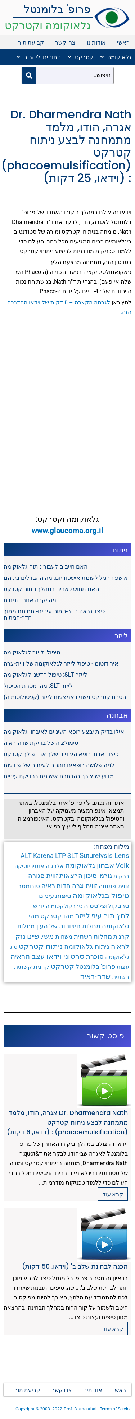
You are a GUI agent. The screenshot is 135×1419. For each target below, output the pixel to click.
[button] (114, 57)
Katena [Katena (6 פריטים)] (43, 855)
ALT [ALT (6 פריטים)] (26, 855)
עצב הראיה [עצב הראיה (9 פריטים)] (27, 956)
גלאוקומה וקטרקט (48, 25)
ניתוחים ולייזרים (39, 56)
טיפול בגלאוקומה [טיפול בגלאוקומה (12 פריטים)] (101, 895)
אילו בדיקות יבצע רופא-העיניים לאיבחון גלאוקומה (64, 731)
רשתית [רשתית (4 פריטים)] (120, 976)
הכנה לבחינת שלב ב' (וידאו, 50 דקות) (75, 1266)
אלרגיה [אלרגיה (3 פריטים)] (55, 866)
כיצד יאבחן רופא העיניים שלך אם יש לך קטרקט (61, 754)
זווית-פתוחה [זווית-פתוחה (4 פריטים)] (114, 886)
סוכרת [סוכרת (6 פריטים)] (95, 956)
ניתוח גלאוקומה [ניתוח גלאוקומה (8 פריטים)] (86, 946)
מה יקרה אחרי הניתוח (30, 600)
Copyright (25, 1408)
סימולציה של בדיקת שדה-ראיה (41, 742)
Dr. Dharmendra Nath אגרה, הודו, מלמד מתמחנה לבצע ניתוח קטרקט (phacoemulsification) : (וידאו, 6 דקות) (67, 1122)
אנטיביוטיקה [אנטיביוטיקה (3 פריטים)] (29, 866)
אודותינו (96, 42)
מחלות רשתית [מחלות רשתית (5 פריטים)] (93, 936)
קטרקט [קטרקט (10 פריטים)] (62, 966)
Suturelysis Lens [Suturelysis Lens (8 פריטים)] (104, 855)
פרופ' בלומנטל (57, 9)
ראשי (123, 42)
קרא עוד (113, 1194)
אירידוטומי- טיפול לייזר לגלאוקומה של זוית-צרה (61, 663)
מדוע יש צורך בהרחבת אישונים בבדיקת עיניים (59, 776)
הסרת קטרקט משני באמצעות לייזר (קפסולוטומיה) (65, 697)
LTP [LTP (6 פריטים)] (60, 855)
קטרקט (80, 56)
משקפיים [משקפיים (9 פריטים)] (40, 936)
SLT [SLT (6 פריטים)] (72, 855)
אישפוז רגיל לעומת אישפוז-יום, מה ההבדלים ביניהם (66, 577)
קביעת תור (31, 42)
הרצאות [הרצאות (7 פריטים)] (70, 876)
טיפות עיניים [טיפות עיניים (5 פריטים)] (55, 896)
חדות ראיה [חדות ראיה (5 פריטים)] (56, 886)
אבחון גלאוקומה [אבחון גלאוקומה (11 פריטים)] (89, 865)
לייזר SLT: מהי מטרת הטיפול (38, 685)
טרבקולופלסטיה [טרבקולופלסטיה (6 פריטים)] (106, 906)
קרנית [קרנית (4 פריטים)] (41, 966)
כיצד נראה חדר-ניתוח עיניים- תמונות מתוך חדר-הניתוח (54, 614)
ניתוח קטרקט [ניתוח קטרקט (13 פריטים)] (41, 946)
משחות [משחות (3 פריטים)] (63, 936)
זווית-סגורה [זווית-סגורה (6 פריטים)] (43, 875)
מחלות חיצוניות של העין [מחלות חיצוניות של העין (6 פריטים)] (68, 926)
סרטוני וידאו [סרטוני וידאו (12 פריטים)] (65, 956)
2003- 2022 (51, 1408)
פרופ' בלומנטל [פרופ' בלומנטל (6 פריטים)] (95, 966)
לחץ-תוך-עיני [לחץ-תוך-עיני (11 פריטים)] (110, 915)
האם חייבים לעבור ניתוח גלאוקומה (45, 566)
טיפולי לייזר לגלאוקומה (32, 652)
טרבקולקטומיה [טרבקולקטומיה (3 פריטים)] (64, 906)
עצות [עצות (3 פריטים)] (123, 966)
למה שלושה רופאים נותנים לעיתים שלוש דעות (59, 765)
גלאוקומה (115, 56)
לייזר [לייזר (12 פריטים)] (82, 915)
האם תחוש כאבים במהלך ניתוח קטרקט (51, 588)
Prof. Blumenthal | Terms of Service (97, 1408)
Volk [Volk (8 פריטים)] (122, 866)
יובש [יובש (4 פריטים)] (38, 906)
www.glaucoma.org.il (67, 530)
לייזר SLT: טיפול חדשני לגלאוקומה (45, 674)
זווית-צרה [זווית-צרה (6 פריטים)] (84, 886)
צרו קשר (65, 42)
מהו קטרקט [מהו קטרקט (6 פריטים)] (57, 916)
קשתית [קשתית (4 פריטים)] (23, 966)
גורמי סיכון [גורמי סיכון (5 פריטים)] (98, 875)
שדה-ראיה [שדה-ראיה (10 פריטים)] (95, 976)
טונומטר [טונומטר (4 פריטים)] (29, 886)
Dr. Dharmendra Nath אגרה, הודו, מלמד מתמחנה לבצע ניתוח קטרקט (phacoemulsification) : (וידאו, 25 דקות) (66, 146)
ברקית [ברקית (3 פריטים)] (121, 876)
